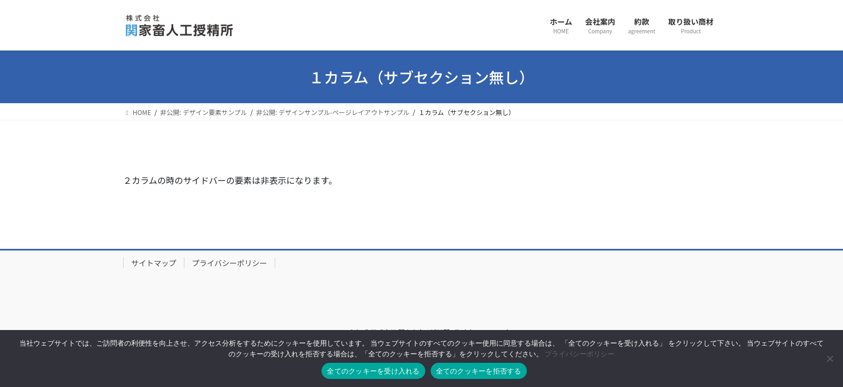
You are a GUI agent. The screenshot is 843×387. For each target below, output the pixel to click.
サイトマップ (153, 262)
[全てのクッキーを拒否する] (829, 358)
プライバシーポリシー (229, 262)
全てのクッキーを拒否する (478, 371)
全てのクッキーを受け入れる (373, 371)
